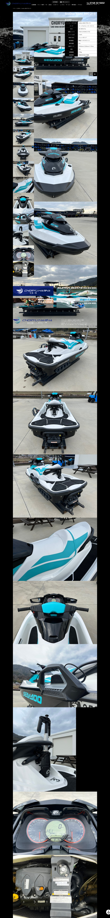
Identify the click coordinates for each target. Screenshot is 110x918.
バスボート (56, 4)
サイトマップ (69, 331)
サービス (68, 4)
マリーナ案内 (40, 4)
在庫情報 (34, 4)
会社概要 (40, 331)
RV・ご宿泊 (48, 4)
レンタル (62, 4)
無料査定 (74, 4)
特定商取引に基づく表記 (49, 331)
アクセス (80, 4)
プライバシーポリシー (60, 331)
